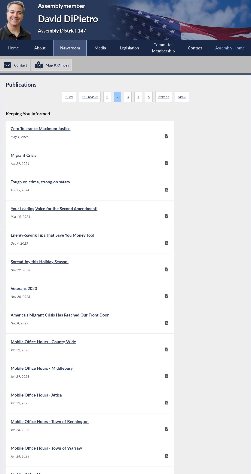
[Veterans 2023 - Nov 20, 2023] (65, 220)
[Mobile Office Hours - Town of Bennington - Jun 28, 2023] (185, 276)
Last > (182, 97)
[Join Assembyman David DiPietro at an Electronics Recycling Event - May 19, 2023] (185, 339)
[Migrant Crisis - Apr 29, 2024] (185, 135)
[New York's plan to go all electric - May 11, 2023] (185, 376)
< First (68, 97)
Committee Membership (163, 47)
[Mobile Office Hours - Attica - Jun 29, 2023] (65, 276)
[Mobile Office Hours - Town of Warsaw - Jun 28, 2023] (65, 304)
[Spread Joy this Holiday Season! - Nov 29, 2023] (185, 192)
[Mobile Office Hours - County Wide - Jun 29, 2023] (65, 248)
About (39, 47)
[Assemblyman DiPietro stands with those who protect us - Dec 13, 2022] (65, 407)
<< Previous (89, 97)
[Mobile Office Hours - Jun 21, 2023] (185, 304)
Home (13, 47)
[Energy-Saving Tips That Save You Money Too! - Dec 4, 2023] (65, 192)
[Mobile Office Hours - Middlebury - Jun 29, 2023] (185, 248)
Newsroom (70, 47)
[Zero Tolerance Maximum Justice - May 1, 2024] (65, 135)
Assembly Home (230, 47)
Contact (195, 47)
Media (100, 47)
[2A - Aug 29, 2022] (185, 407)
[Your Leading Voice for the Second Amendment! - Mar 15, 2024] (185, 164)
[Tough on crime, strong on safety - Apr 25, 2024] (65, 164)
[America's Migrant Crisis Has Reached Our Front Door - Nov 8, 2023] (185, 220)
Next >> (164, 97)
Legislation (129, 47)
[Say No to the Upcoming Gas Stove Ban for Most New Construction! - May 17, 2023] (65, 376)
